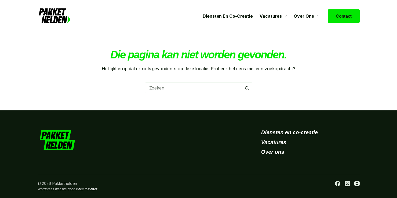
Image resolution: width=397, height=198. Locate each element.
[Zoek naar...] (193, 88)
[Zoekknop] (247, 88)
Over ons (307, 16)
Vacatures (274, 16)
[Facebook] (337, 183)
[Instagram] (357, 183)
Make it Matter (86, 189)
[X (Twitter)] (347, 183)
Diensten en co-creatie (228, 16)
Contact (343, 16)
